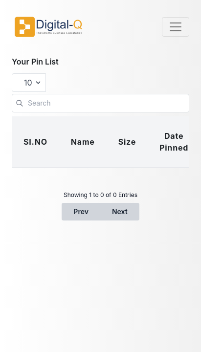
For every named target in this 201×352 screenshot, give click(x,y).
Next (120, 211)
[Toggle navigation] (175, 27)
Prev (81, 211)
